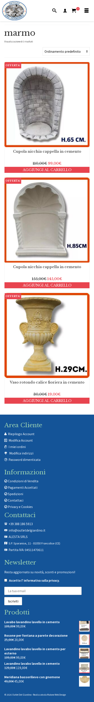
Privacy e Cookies (18, 507)
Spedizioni (13, 494)
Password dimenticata (24, 459)
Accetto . (32, 580)
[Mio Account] (65, 10)
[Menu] (86, 10)
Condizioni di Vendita (21, 481)
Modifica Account (21, 440)
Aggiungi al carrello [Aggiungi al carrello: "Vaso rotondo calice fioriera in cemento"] (47, 401)
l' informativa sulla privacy (40, 580)
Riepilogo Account (21, 434)
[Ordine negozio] (66, 51)
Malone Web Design (56, 694)
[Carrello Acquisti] (75, 10)
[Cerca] (54, 10)
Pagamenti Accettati (20, 487)
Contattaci (13, 500)
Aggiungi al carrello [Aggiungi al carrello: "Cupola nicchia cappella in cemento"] (47, 170)
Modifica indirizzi (21, 453)
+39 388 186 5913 (21, 524)
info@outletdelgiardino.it (27, 530)
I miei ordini (17, 447)
